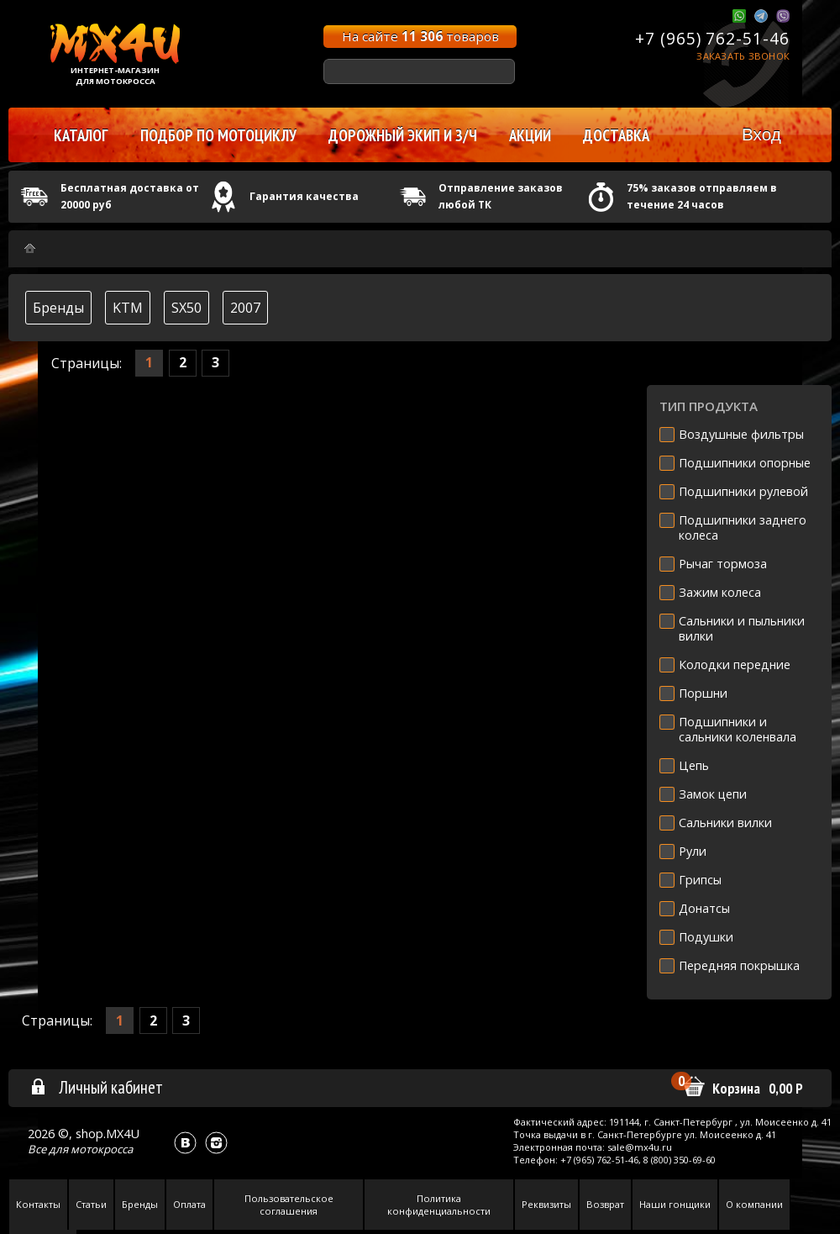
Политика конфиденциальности (439, 1204)
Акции (530, 135)
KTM (128, 307)
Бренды (58, 307)
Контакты (38, 1204)
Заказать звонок (743, 56)
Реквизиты (546, 1204)
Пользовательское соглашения (288, 1204)
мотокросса (102, 1149)
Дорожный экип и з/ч (402, 135)
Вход (761, 134)
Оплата (189, 1204)
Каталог (81, 135)
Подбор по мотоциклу (218, 135)
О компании (754, 1204)
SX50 (186, 307)
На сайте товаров (420, 36)
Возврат (605, 1204)
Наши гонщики (675, 1204)
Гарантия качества (304, 196)
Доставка (616, 135)
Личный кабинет (96, 1087)
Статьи (91, 1204)
